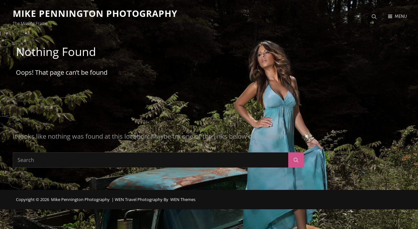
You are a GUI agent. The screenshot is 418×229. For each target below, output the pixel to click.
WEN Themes (182, 200)
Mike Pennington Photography (95, 13)
